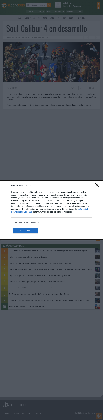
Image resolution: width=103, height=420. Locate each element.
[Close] (97, 185)
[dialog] (51, 210)
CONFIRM (25, 231)
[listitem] (51, 222)
